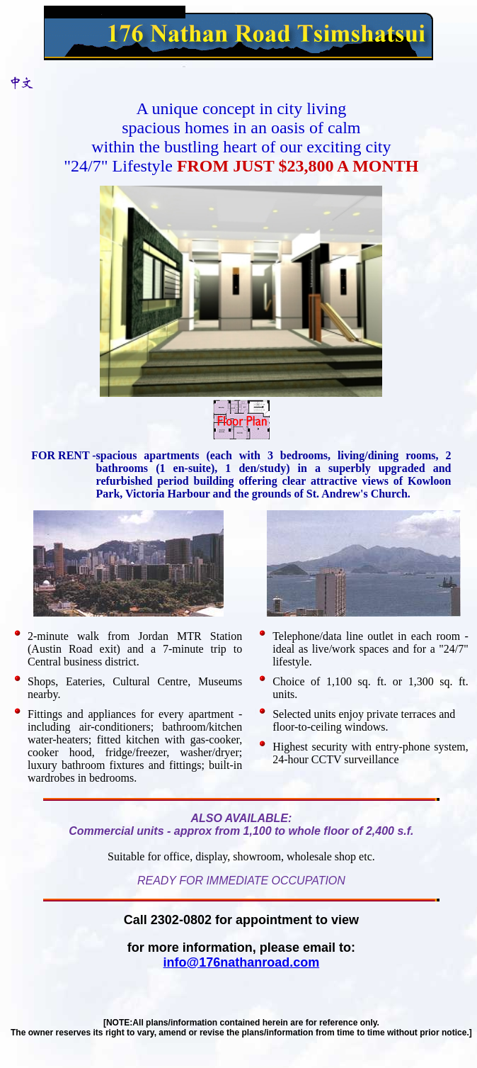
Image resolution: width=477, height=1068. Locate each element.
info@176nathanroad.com (241, 962)
